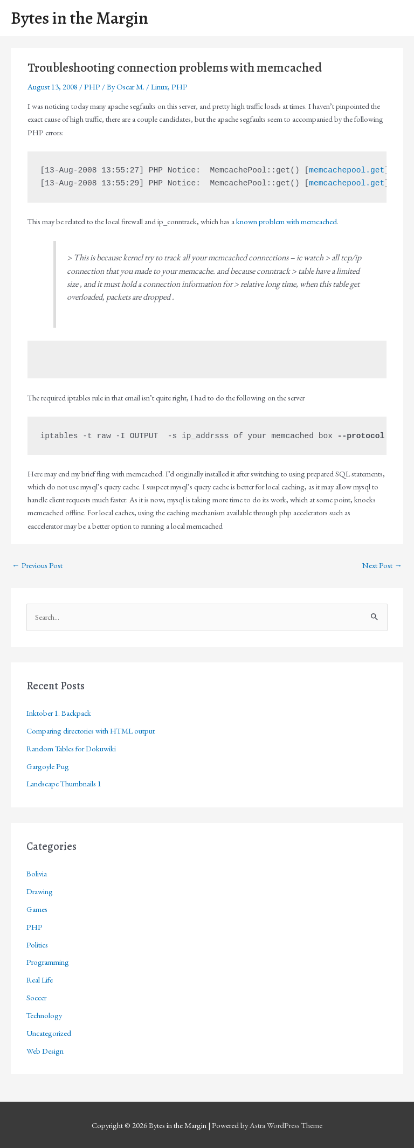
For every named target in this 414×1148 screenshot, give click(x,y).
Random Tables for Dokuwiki (71, 748)
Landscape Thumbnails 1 (63, 783)
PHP (92, 86)
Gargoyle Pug (47, 766)
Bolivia (36, 873)
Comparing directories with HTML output (90, 730)
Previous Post (37, 565)
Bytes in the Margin (79, 18)
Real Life (39, 979)
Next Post (382, 565)
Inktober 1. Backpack (58, 713)
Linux (159, 86)
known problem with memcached (286, 221)
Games (36, 909)
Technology (44, 1015)
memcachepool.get (346, 170)
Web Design (45, 1051)
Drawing (39, 891)
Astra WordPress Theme (286, 1125)
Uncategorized (48, 1033)
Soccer (36, 997)
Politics (37, 944)
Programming (47, 962)
